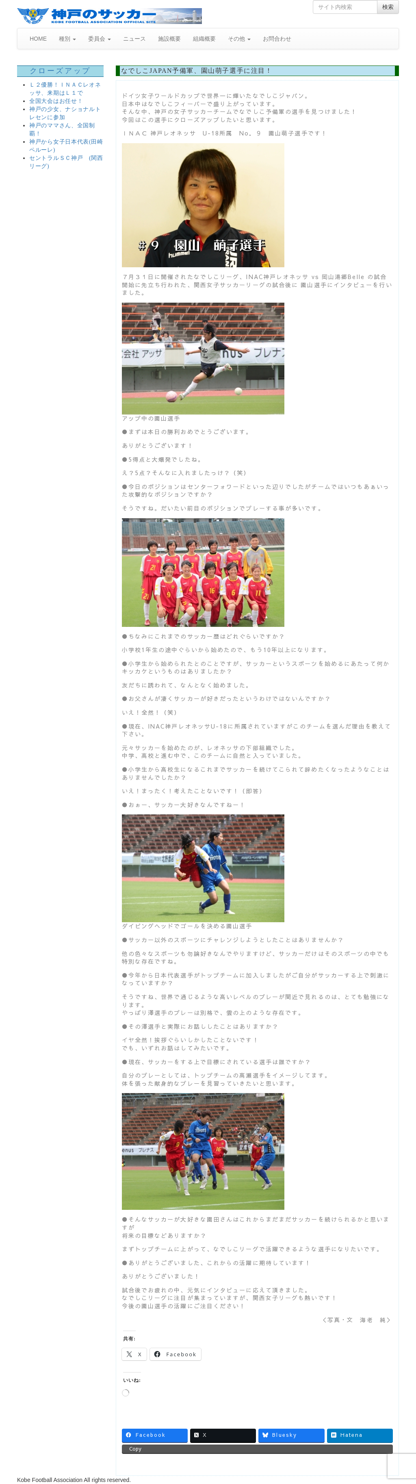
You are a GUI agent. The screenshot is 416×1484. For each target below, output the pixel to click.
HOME (38, 38)
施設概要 (169, 38)
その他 (239, 38)
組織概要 (204, 38)
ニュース (134, 38)
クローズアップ (60, 71)
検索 (388, 7)
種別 (67, 38)
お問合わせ (277, 38)
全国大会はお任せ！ (56, 101)
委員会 (99, 38)
